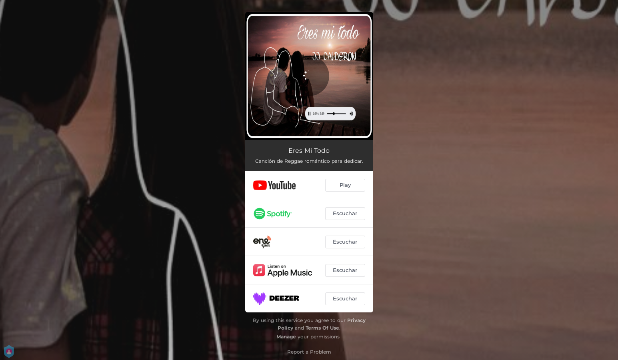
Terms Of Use (322, 328)
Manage (286, 337)
